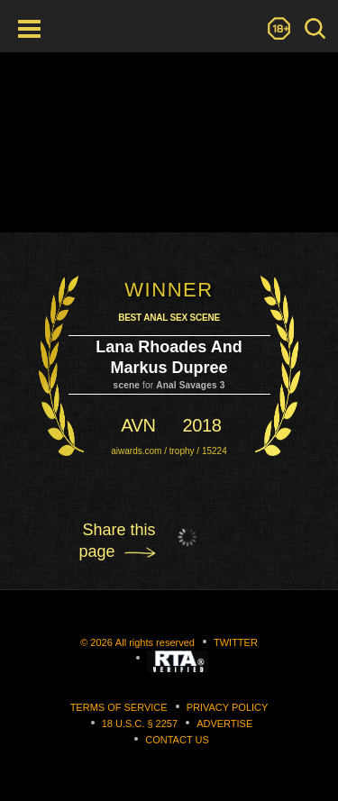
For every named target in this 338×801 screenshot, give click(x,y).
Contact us (177, 739)
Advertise (224, 723)
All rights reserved (155, 642)
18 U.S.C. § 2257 (140, 723)
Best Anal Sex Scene (169, 318)
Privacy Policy (228, 707)
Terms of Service (119, 707)
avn (138, 425)
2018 (202, 425)
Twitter (236, 642)
